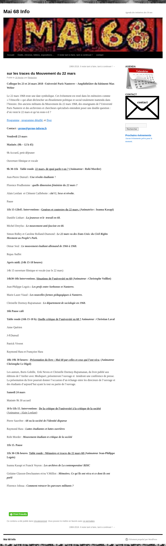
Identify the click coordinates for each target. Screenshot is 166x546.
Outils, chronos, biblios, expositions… (36, 55)
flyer (49, 120)
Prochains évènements (138, 135)
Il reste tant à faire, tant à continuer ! (75, 55)
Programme (13, 120)
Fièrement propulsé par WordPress (143, 539)
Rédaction (32, 77)
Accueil (10, 55)
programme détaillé (32, 120)
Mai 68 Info (16, 11)
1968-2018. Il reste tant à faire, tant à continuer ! (92, 66)
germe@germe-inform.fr (32, 128)
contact (99, 55)
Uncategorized (40, 521)
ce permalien (89, 521)
